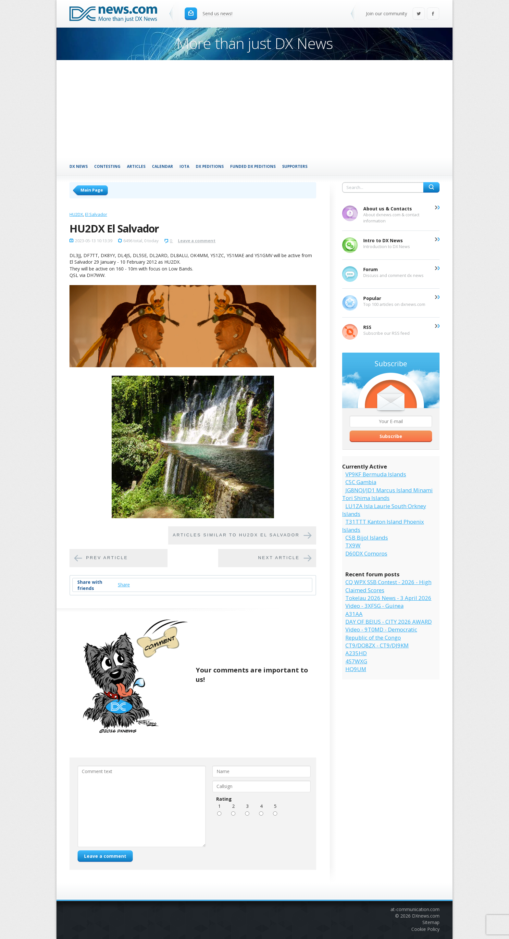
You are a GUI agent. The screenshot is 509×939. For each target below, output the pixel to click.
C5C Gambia (360, 482)
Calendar (162, 166)
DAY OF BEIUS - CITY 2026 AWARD (388, 621)
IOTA (184, 166)
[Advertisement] (254, 108)
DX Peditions (210, 166)
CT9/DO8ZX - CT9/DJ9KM (377, 645)
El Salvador (96, 214)
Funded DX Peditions (253, 166)
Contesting (107, 166)
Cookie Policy (425, 929)
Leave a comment (197, 241)
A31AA (354, 614)
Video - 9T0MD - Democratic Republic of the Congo (381, 633)
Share (124, 585)
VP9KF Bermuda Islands (375, 474)
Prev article (107, 558)
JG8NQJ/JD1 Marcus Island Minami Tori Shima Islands (387, 494)
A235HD (356, 653)
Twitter (418, 14)
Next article (279, 558)
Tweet (139, 585)
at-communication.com (415, 909)
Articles (136, 166)
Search (431, 187)
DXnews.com (426, 916)
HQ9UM (355, 669)
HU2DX (76, 214)
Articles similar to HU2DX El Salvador (236, 535)
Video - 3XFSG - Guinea (374, 605)
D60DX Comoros (366, 553)
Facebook (433, 14)
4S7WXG (356, 661)
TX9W (353, 545)
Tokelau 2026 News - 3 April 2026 (388, 598)
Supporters (294, 166)
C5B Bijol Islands (366, 537)
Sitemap (431, 922)
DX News (78, 166)
